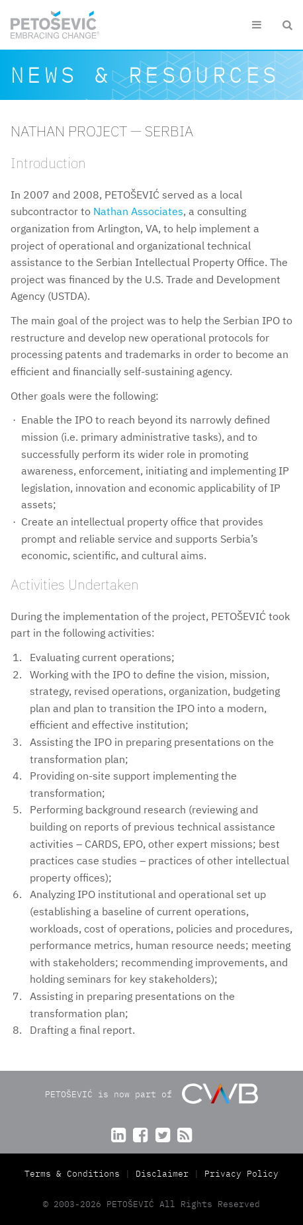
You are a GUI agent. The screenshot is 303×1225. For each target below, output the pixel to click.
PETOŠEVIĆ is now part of (151, 1093)
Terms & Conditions (74, 1173)
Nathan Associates (138, 211)
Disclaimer (162, 1173)
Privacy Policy (241, 1173)
